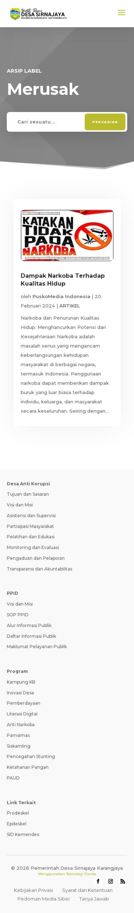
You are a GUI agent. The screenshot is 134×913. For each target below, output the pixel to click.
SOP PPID (18, 614)
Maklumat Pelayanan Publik (37, 646)
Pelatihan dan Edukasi (31, 536)
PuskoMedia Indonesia (61, 296)
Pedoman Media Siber (44, 899)
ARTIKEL (69, 306)
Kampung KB (21, 682)
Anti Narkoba (21, 724)
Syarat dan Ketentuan (87, 890)
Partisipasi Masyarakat (30, 526)
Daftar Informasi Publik (31, 636)
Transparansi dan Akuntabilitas (39, 569)
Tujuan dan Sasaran (28, 494)
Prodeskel (18, 813)
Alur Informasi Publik (29, 625)
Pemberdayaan (23, 703)
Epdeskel (16, 823)
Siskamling (18, 746)
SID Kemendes (23, 834)
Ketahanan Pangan (28, 767)
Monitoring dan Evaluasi (33, 547)
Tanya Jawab (94, 899)
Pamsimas (18, 735)
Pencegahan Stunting (31, 756)
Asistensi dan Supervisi (31, 515)
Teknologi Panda (81, 873)
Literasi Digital (22, 714)
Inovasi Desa (20, 692)
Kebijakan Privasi (33, 890)
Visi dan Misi (20, 505)
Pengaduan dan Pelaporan (36, 558)
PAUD (13, 778)
